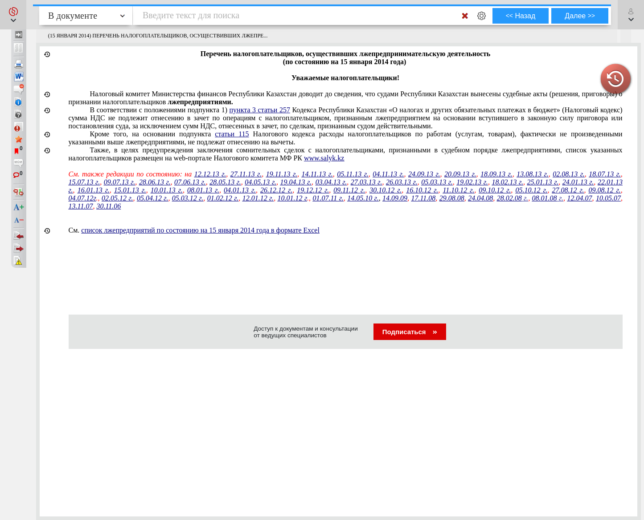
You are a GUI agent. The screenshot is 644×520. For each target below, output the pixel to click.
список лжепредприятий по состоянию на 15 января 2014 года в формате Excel (200, 230)
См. (194, 230)
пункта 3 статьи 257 (260, 110)
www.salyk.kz (324, 158)
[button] (13, 14)
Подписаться (409, 332)
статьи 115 (232, 134)
